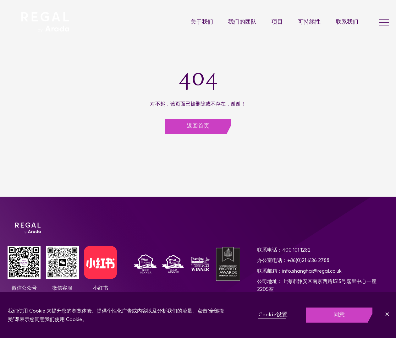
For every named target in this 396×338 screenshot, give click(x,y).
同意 (339, 315)
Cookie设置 (273, 315)
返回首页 (198, 126)
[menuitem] (209, 22)
